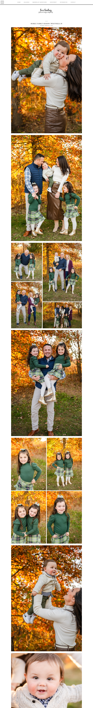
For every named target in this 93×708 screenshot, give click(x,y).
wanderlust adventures (40, 2)
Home (19, 2)
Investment (53, 2)
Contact (73, 2)
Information (63, 2)
